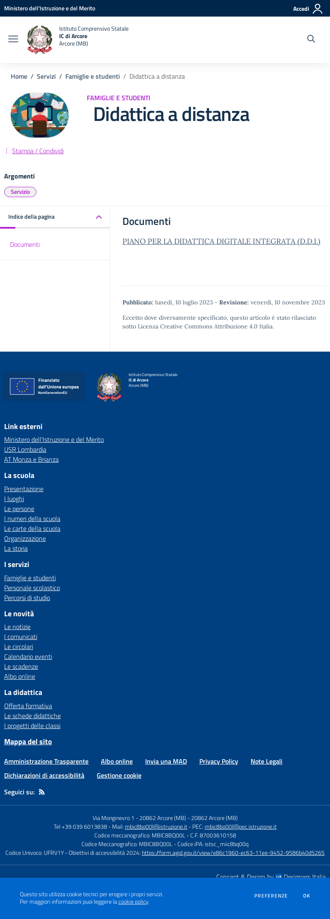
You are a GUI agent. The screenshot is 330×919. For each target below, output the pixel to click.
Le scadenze (21, 666)
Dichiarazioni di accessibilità (44, 775)
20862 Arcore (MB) (214, 817)
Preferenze (271, 895)
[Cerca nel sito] (311, 39)
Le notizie (17, 627)
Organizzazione (25, 538)
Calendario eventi (28, 656)
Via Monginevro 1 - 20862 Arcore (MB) (139, 817)
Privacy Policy (218, 761)
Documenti (25, 244)
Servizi (46, 76)
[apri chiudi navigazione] (13, 40)
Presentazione (23, 489)
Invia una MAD (166, 761)
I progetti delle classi (32, 726)
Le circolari (18, 646)
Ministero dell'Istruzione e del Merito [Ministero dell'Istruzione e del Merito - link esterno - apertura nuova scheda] (54, 439)
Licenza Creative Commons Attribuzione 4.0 (198, 326)
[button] (55, 217)
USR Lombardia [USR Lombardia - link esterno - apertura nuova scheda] (25, 449)
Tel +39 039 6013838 (80, 826)
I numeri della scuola (32, 518)
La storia (16, 548)
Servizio (20, 191)
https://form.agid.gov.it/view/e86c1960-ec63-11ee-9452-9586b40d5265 (233, 852)
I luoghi (14, 499)
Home (19, 76)
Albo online (19, 676)
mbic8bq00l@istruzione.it (156, 826)
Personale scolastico (32, 588)
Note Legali (266, 761)
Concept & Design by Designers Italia (271, 877)
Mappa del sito (28, 741)
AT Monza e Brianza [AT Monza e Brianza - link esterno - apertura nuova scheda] (31, 459)
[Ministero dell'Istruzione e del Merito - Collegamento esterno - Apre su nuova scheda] (49, 8)
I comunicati (20, 637)
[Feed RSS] (41, 792)
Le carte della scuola (32, 528)
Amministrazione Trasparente (46, 761)
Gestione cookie (119, 775)
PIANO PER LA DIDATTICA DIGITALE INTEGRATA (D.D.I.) (221, 241)
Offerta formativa (28, 706)
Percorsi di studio (27, 598)
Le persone (19, 509)
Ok (307, 895)
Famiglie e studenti (92, 76)
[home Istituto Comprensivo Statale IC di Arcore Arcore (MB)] (77, 40)
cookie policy (133, 901)
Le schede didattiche (32, 716)
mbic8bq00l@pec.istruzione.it (241, 826)
